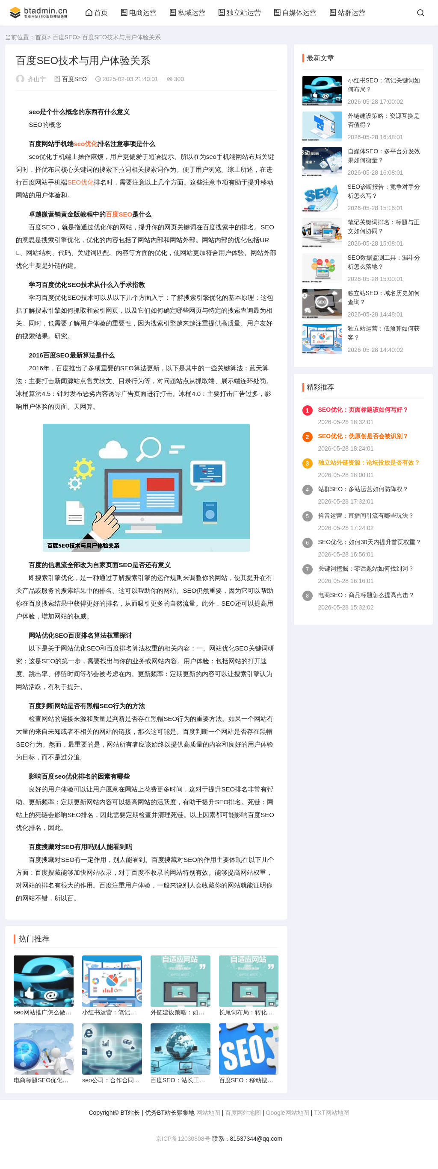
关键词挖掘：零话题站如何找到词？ (366, 568)
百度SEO (65, 37)
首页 (97, 12)
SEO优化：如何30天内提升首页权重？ (369, 542)
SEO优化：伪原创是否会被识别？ (363, 436)
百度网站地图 (243, 1112)
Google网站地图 (287, 1112)
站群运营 (347, 12)
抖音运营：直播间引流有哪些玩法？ (366, 515)
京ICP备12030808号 (183, 1138)
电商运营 (139, 12)
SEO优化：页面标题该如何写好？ (363, 409)
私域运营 (187, 12)
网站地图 (208, 1112)
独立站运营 (239, 12)
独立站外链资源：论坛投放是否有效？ (369, 462)
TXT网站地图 (331, 1112)
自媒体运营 (295, 12)
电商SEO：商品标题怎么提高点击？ (366, 595)
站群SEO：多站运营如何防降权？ (363, 489)
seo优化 (86, 143)
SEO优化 (80, 182)
